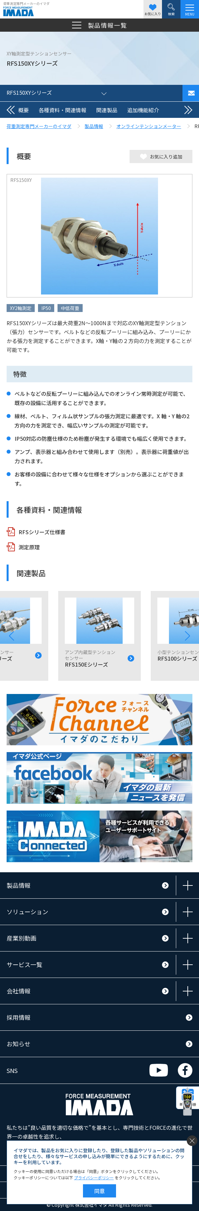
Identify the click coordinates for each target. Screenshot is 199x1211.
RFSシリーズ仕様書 (42, 532)
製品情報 (18, 885)
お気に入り (152, 10)
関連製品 (106, 110)
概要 (23, 110)
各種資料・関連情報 (62, 110)
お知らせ (18, 1043)
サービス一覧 (24, 964)
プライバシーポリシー (94, 1177)
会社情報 (18, 990)
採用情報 (18, 1017)
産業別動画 (21, 938)
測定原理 (29, 547)
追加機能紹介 (143, 110)
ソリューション (27, 911)
